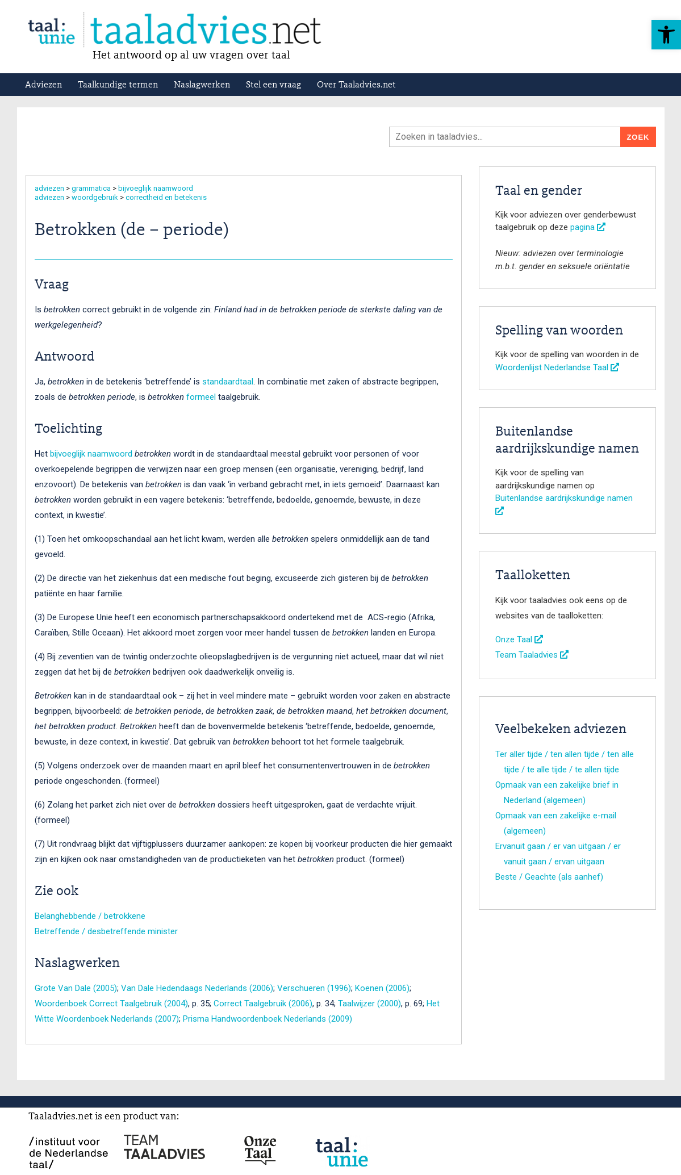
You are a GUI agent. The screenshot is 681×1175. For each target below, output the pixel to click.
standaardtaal (227, 382)
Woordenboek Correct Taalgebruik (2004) (111, 1003)
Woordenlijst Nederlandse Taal (557, 367)
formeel (201, 397)
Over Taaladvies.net (356, 85)
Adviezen (43, 85)
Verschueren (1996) (314, 988)
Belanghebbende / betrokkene (90, 916)
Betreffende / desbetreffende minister (106, 931)
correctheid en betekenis (166, 197)
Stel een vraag (273, 85)
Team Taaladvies (532, 655)
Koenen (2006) (382, 988)
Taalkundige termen (118, 85)
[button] (666, 34)
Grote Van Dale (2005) (76, 988)
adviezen (49, 188)
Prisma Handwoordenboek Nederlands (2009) (267, 1019)
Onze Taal (519, 639)
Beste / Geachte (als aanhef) (549, 877)
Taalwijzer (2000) (369, 1003)
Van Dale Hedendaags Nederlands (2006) (197, 988)
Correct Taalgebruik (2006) (263, 1003)
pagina (587, 227)
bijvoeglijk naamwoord (155, 188)
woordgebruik (95, 197)
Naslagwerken (202, 85)
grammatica (91, 188)
